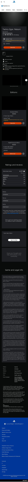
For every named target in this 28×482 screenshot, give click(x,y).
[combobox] (14, 194)
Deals (14, 9)
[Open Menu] (1, 2)
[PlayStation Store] (6, 6)
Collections (8, 9)
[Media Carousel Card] (11, 80)
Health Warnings (6, 405)
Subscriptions (20, 9)
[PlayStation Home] (14, 2)
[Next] (26, 80)
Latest (3, 9)
